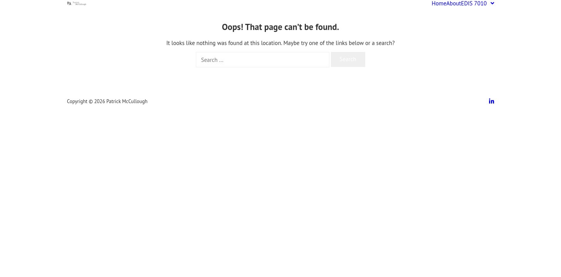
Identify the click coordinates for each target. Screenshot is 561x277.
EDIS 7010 (477, 3)
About (453, 3)
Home (439, 3)
